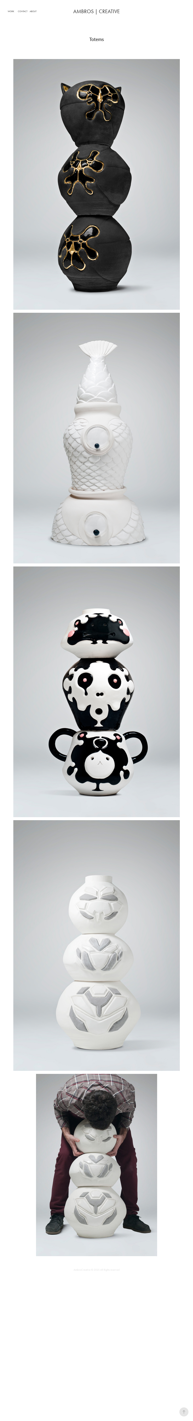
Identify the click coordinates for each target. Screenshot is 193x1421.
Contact (22, 11)
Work (11, 11)
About (33, 11)
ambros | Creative (96, 11)
